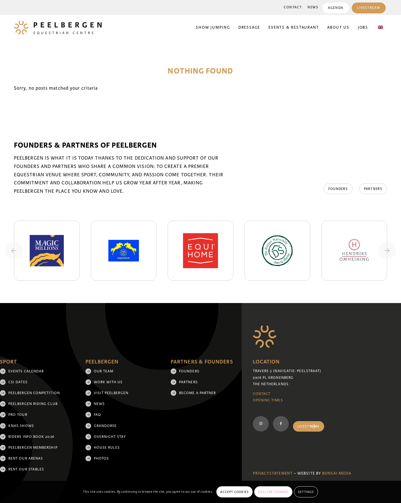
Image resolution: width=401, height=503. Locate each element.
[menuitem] (293, 7)
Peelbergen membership (33, 447)
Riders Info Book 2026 (31, 436)
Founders (189, 371)
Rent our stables (26, 469)
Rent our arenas (25, 458)
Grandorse (105, 426)
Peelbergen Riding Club (33, 404)
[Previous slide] (14, 250)
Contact (293, 7)
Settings (306, 492)
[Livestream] (308, 426)
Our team (104, 371)
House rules (107, 447)
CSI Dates (18, 382)
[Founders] (337, 188)
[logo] (58, 27)
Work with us (108, 382)
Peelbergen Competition (34, 393)
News (312, 7)
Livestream (368, 8)
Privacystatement (273, 473)
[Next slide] (387, 250)
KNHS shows (21, 426)
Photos (101, 458)
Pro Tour (17, 414)
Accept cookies (234, 492)
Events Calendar (26, 371)
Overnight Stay (110, 436)
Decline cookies (273, 492)
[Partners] (373, 188)
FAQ (97, 414)
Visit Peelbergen (111, 393)
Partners (188, 382)
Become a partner (197, 393)
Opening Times (268, 400)
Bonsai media (336, 473)
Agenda (335, 8)
